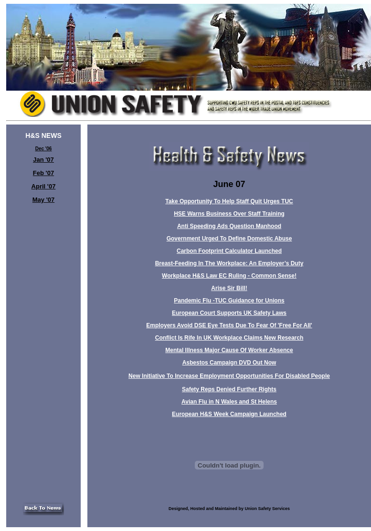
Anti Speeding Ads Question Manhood (229, 226)
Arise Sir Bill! (229, 288)
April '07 (44, 186)
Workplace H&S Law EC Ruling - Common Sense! (229, 275)
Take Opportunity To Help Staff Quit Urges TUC (229, 201)
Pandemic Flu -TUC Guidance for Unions (229, 300)
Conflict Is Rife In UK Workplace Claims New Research (229, 337)
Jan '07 (43, 159)
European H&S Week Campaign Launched (229, 414)
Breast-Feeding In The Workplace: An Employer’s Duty (229, 263)
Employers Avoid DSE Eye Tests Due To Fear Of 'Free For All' (229, 325)
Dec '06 (43, 148)
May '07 (43, 199)
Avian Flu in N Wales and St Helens (229, 401)
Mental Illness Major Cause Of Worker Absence (229, 350)
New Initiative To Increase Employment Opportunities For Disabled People (229, 376)
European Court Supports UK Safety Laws (229, 313)
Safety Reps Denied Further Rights (229, 389)
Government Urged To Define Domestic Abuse (229, 238)
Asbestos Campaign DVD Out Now (229, 362)
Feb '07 (43, 173)
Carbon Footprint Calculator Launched (229, 251)
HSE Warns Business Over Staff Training (229, 213)
